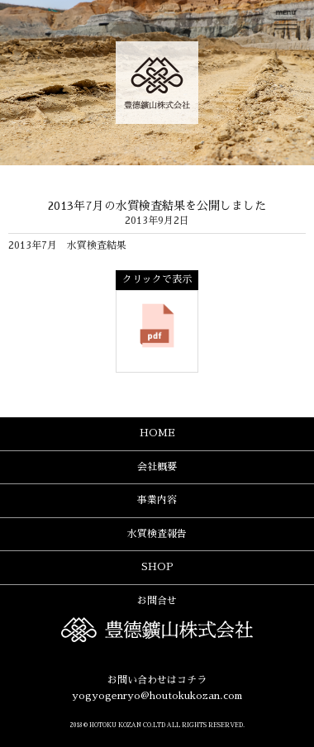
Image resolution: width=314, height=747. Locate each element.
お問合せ (157, 601)
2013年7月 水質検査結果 (67, 245)
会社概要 (157, 467)
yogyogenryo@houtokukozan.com (157, 696)
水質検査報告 (157, 534)
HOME (157, 433)
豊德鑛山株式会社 (157, 82)
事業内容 (157, 500)
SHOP (157, 567)
